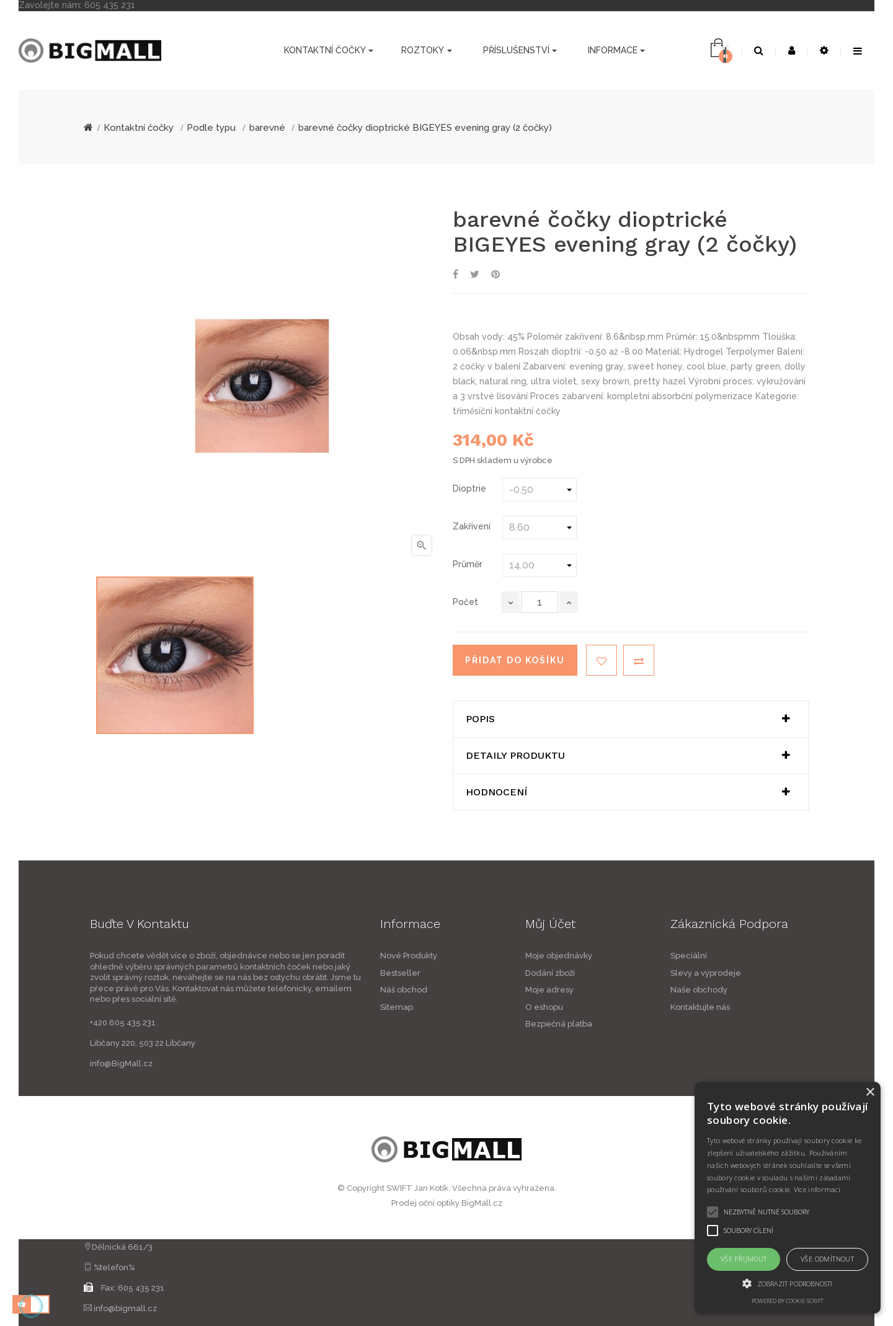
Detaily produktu (515, 755)
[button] (787, 1283)
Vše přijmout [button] (744, 1258)
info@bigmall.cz (125, 1308)
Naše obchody (791, 989)
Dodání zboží (642, 973)
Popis (480, 719)
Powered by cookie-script (788, 1301)
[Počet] (539, 602)
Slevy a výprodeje (798, 973)
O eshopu (636, 1007)
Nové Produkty (316, 955)
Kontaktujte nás (792, 1007)
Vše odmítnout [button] (827, 1258)
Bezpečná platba (651, 1023)
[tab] (631, 719)
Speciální (781, 955)
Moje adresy (642, 989)
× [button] (869, 1092)
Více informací (817, 1189)
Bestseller (308, 973)
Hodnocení (496, 792)
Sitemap (304, 1007)
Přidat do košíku (515, 660)
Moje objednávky (651, 955)
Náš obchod (311, 989)
